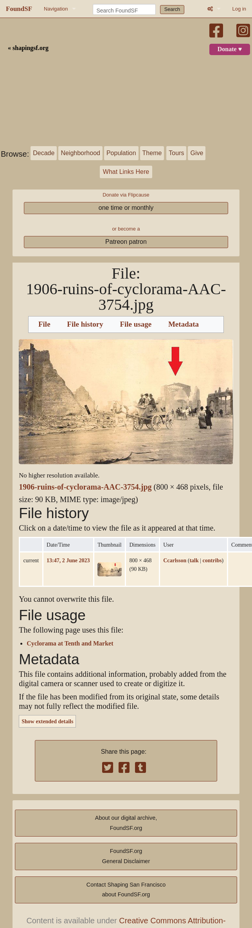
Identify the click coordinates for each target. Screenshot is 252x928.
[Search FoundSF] (124, 9)
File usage (135, 324)
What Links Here (126, 171)
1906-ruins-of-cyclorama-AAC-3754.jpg (85, 487)
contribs (212, 560)
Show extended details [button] (47, 721)
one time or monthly (126, 207)
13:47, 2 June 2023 (68, 560)
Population (121, 153)
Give (196, 153)
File (44, 324)
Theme (152, 153)
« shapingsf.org (28, 48)
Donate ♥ (230, 49)
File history (85, 324)
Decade (43, 153)
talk (193, 560)
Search (172, 9)
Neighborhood (80, 153)
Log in (239, 9)
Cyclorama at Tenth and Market (70, 643)
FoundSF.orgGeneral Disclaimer (126, 856)
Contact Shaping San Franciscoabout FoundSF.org (126, 890)
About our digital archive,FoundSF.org (126, 823)
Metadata (183, 324)
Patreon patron (126, 241)
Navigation (56, 9)
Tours (176, 153)
